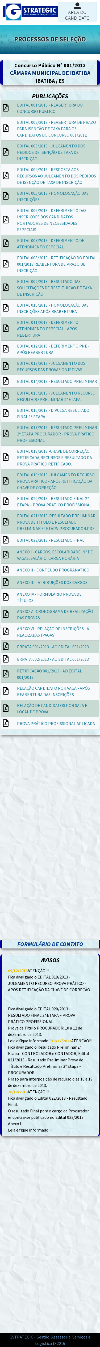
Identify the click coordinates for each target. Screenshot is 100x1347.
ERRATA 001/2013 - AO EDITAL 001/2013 (53, 646)
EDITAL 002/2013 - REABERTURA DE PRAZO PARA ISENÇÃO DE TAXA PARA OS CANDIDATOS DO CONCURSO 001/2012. (56, 129)
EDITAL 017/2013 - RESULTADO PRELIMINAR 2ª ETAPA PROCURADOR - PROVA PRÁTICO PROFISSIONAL (57, 434)
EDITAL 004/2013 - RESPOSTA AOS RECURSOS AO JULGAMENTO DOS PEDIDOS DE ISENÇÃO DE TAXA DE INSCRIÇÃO (56, 176)
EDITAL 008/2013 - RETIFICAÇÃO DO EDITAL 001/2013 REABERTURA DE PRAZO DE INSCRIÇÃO (56, 264)
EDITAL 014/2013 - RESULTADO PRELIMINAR (57, 381)
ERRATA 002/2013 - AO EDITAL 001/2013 (53, 659)
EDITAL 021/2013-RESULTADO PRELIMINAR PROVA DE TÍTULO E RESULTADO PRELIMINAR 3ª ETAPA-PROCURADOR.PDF (56, 522)
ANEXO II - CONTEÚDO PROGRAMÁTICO (53, 570)
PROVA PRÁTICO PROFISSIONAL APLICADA (56, 723)
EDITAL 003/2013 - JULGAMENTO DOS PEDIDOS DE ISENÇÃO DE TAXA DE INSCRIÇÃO (51, 152)
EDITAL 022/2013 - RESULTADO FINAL (50, 540)
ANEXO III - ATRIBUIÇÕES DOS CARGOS (52, 582)
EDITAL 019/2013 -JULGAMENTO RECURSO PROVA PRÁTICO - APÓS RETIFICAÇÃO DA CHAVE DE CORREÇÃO (56, 481)
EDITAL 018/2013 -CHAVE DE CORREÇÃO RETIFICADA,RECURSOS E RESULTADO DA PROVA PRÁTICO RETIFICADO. (54, 457)
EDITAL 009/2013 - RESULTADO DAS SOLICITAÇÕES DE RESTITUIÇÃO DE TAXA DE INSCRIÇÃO (54, 288)
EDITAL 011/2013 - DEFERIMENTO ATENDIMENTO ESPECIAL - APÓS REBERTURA (47, 329)
